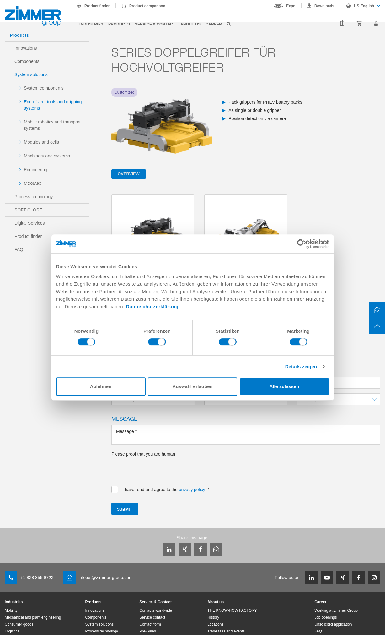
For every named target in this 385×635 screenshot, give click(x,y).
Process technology (33, 196)
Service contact (152, 617)
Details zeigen (301, 366)
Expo (290, 6)
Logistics (12, 631)
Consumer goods (19, 624)
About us (190, 23)
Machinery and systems (47, 155)
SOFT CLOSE (28, 209)
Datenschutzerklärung (152, 306)
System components (44, 87)
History (213, 617)
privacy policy (192, 489)
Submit (124, 508)
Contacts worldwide (155, 610)
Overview (129, 174)
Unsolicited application (333, 624)
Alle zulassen (284, 386)
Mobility (11, 610)
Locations (215, 624)
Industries (91, 23)
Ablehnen (100, 386)
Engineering (35, 169)
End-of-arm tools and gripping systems (53, 105)
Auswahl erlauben (192, 386)
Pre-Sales (147, 631)
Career (214, 23)
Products (119, 23)
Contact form (150, 624)
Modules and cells (41, 142)
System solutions (31, 74)
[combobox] (360, 6)
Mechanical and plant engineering (33, 617)
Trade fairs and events (226, 631)
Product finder (97, 6)
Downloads (324, 6)
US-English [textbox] (364, 6)
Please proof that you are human (143, 454)
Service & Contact (155, 23)
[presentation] (159, 469)
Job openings (325, 617)
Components (26, 61)
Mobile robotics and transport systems (52, 125)
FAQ (18, 249)
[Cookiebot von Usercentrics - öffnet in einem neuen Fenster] (301, 244)
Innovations (25, 48)
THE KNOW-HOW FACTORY (232, 610)
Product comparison (147, 6)
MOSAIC (32, 183)
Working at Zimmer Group (336, 610)
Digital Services (29, 223)
